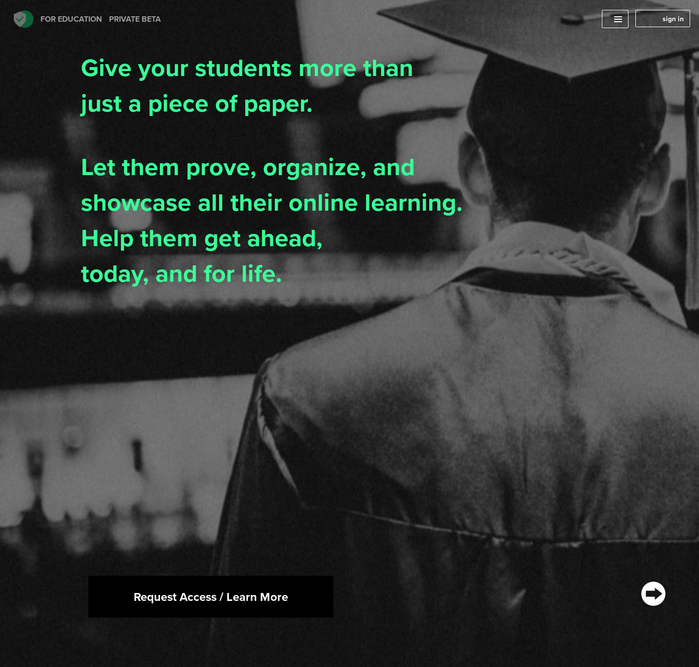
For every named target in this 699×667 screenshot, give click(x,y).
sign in (673, 19)
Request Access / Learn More (211, 596)
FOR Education (87, 19)
